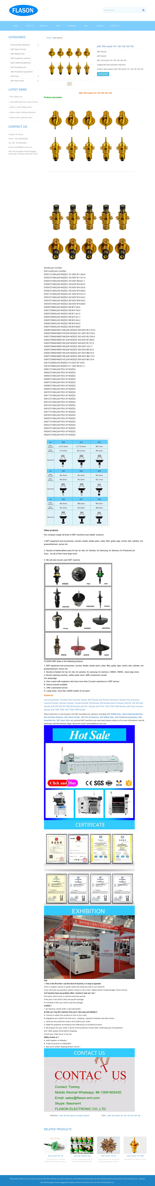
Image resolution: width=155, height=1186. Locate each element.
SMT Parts (15, 76)
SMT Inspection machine (21, 58)
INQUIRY (103, 74)
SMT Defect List (16, 97)
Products (44, 26)
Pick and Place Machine (53, 717)
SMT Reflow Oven (114, 714)
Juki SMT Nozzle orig (82, 1156)
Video (86, 26)
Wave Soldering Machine (132, 714)
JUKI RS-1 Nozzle (88, 706)
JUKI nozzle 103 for (108, 1156)
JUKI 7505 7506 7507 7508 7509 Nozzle (68, 709)
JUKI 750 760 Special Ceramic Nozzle (74, 1115)
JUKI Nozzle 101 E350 (135, 1156)
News (58, 26)
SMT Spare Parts (63, 720)
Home (15, 26)
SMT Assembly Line (18, 67)
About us (29, 26)
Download (72, 26)
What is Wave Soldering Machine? (23, 112)
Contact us (114, 26)
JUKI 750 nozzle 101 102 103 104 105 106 (124, 1115)
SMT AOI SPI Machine (89, 717)
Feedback (100, 26)
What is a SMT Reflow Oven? (21, 107)
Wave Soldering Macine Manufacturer (110, 1179)
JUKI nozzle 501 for (55, 1156)
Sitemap (142, 1179)
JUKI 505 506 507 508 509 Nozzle (65, 706)
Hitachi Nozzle (116, 703)
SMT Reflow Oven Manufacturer (84, 1179)
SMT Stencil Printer (72, 717)
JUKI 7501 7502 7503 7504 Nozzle (111, 706)
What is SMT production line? (21, 118)
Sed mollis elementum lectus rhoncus (24, 102)
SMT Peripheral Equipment (126, 717)
